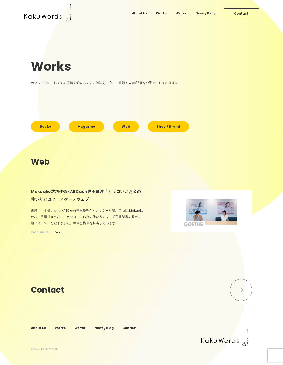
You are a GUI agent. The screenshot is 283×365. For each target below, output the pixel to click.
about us (139, 13)
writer (181, 13)
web (126, 126)
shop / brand (168, 126)
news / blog (205, 13)
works (161, 13)
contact (241, 13)
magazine (87, 126)
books (45, 126)
